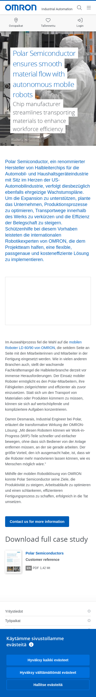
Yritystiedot (14, 611)
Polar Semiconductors (45, 553)
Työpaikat (12, 621)
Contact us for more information (37, 522)
